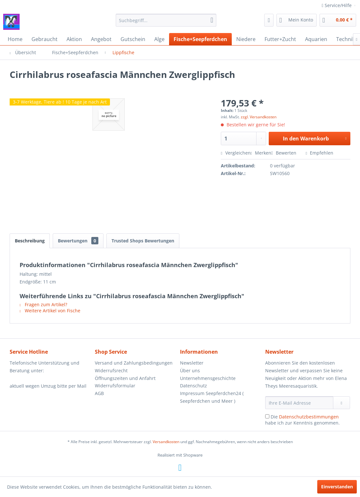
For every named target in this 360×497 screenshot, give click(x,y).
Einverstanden (337, 487)
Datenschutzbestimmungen (309, 417)
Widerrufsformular (115, 386)
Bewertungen (78, 240)
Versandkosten (166, 441)
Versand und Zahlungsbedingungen (134, 363)
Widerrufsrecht (111, 370)
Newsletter (191, 363)
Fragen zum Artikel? (43, 304)
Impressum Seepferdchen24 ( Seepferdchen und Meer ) (212, 397)
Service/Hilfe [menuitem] (337, 5)
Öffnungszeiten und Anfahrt (125, 378)
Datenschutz (193, 386)
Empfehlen (319, 153)
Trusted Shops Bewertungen (143, 241)
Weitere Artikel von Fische (50, 310)
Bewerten (284, 153)
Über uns (190, 370)
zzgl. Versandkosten (258, 117)
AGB (99, 393)
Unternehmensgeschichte (208, 378)
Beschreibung (30, 241)
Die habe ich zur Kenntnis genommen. (302, 420)
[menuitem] (166, 20)
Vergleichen (235, 153)
